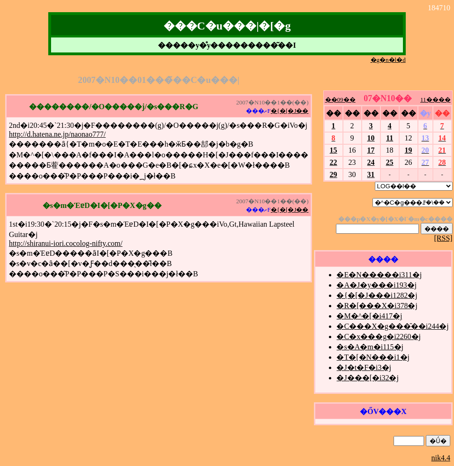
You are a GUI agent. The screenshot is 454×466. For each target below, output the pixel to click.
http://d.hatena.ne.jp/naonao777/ (57, 134)
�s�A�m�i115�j (369, 347)
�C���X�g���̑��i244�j (392, 326)
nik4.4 (441, 458)
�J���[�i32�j (367, 378)
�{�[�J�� (290, 110)
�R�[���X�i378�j (376, 306)
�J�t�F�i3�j (363, 367)
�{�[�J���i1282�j (376, 295)
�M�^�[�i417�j (369, 316)
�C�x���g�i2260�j (378, 336)
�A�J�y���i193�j (376, 285)
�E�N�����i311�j (379, 275)
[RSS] (443, 238)
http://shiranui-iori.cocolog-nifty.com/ (65, 243)
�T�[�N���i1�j (372, 357)
